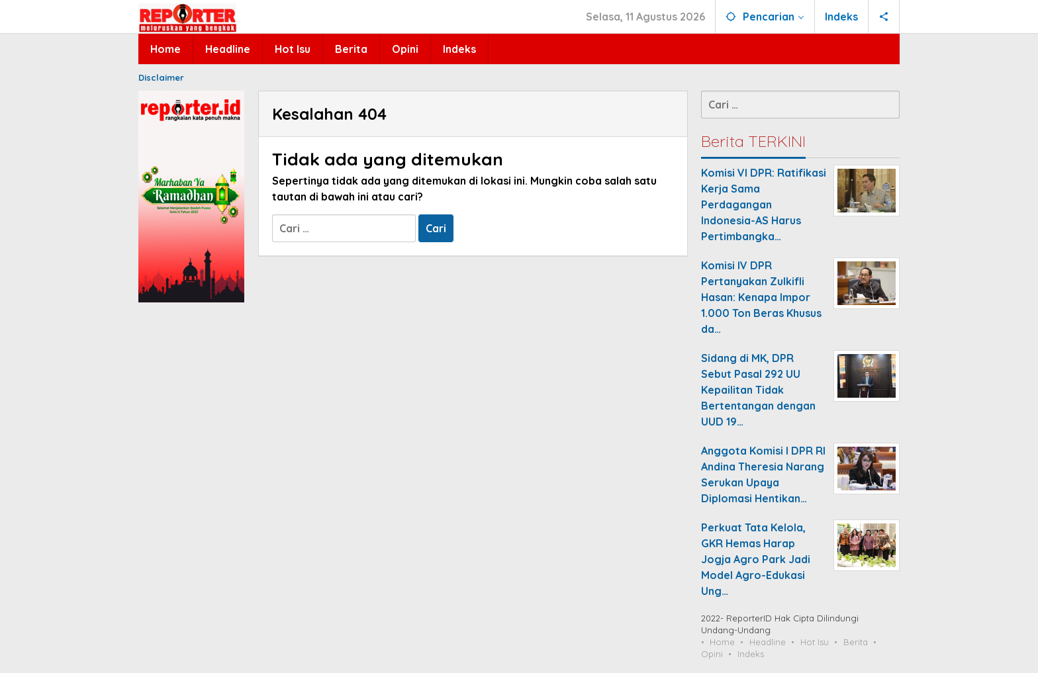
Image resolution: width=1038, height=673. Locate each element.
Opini (712, 654)
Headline (767, 642)
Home (722, 642)
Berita (855, 642)
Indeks (750, 654)
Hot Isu (814, 642)
